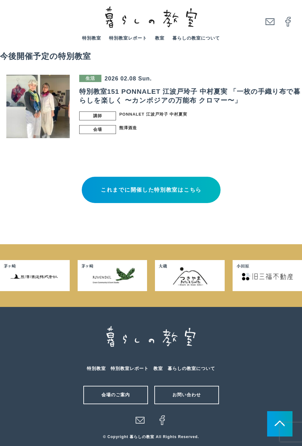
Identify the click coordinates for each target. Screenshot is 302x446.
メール (140, 420)
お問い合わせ (186, 394)
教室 (159, 38)
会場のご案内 (115, 394)
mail (270, 21)
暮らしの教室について (196, 38)
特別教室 (91, 38)
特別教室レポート (128, 38)
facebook (288, 21)
